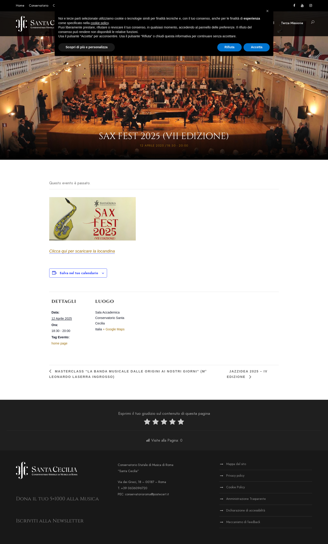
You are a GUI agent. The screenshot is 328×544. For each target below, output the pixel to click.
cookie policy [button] (100, 23)
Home (20, 5)
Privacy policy (235, 475)
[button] (312, 22)
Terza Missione (292, 23)
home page (59, 343)
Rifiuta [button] (230, 47)
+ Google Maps (113, 329)
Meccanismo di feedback (243, 522)
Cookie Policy (235, 487)
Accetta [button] (256, 47)
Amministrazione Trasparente (246, 499)
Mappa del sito (236, 464)
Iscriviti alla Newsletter (50, 521)
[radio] (147, 422)
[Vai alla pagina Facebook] (294, 5)
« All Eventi (164, 125)
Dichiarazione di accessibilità (245, 510)
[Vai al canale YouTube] (302, 5)
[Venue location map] (163, 323)
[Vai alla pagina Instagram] (310, 5)
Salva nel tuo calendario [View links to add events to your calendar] (79, 273)
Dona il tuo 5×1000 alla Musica (57, 499)
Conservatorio (38, 5)
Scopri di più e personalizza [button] (87, 47)
